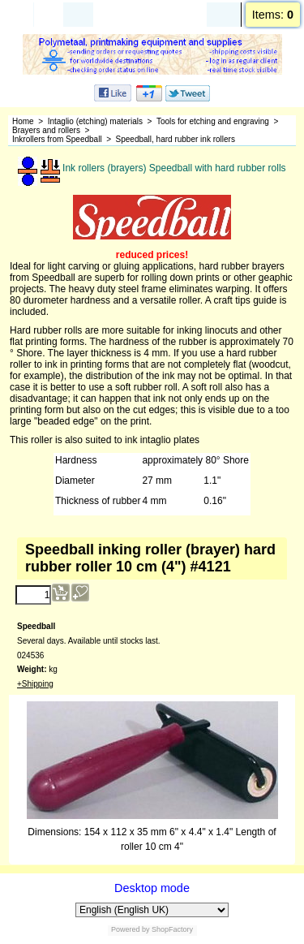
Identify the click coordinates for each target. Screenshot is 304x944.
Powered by (130, 929)
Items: (272, 14)
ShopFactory (172, 929)
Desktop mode (152, 887)
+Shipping (35, 683)
